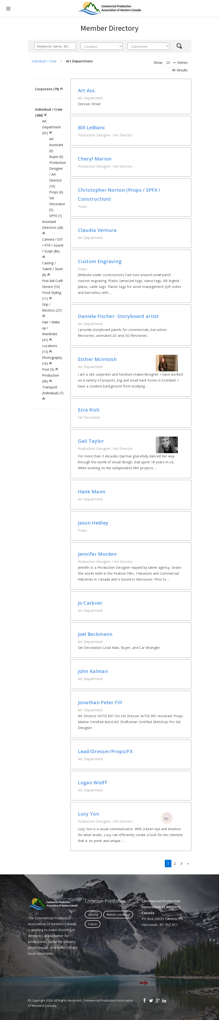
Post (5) (48, 369)
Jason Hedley (93, 523)
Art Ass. (87, 90)
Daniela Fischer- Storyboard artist (118, 316)
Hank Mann (92, 491)
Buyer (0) (56, 156)
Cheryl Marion (95, 159)
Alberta (93, 914)
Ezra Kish (89, 410)
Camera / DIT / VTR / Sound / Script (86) (52, 245)
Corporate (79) (47, 89)
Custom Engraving (100, 261)
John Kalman (93, 671)
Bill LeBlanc (91, 127)
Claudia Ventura (97, 230)
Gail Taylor (91, 441)
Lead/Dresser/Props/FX (105, 751)
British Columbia (118, 914)
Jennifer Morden (97, 554)
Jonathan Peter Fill (100, 702)
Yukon (92, 924)
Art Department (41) (51, 127)
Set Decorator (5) (57, 204)
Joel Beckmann (95, 634)
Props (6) (56, 192)
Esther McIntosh (97, 359)
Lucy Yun (88, 814)
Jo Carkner (90, 603)
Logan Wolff (92, 782)
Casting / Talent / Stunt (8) (52, 269)
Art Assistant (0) (56, 145)
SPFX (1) (55, 215)
